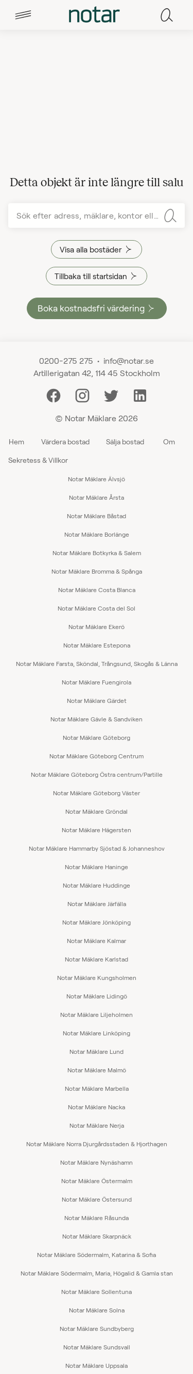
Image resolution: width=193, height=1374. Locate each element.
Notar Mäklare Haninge (96, 866)
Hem (16, 441)
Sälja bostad (125, 441)
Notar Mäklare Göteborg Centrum (96, 755)
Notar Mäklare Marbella (97, 1088)
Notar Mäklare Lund (96, 1051)
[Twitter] (111, 394)
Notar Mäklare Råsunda (96, 1217)
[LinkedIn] (140, 394)
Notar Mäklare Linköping (96, 1032)
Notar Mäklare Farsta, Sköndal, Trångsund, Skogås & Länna (97, 663)
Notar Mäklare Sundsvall (96, 1346)
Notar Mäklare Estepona (96, 645)
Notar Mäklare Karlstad (96, 959)
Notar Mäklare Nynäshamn (96, 1162)
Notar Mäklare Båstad (96, 515)
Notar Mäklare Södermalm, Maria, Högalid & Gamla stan (97, 1273)
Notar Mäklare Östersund (97, 1199)
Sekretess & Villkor (38, 460)
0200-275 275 (66, 360)
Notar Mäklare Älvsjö (96, 478)
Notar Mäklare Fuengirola (96, 681)
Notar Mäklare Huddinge (96, 885)
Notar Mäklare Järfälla (96, 903)
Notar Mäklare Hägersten (96, 829)
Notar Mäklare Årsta (96, 497)
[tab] (23, 15)
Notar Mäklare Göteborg (96, 737)
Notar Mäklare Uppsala (96, 1365)
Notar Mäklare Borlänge (96, 534)
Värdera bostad (65, 441)
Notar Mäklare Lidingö (96, 995)
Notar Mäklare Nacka (96, 1106)
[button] (23, 15)
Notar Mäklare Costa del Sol (96, 608)
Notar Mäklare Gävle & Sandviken (96, 718)
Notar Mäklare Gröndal (96, 811)
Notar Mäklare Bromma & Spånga (96, 571)
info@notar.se (128, 360)
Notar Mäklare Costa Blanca (96, 589)
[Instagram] (82, 394)
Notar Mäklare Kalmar (96, 940)
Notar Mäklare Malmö (96, 1069)
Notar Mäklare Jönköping (96, 922)
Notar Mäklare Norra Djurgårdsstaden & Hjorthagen (96, 1143)
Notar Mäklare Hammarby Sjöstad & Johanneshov (97, 848)
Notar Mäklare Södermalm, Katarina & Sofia (96, 1254)
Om (169, 441)
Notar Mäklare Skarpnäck (96, 1236)
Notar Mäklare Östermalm (96, 1180)
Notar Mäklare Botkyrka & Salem (96, 552)
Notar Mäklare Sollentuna (96, 1291)
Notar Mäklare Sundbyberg (97, 1328)
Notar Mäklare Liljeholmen (96, 1014)
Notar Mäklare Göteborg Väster (96, 792)
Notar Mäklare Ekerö (96, 626)
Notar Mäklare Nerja (96, 1125)
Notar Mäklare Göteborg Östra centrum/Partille (97, 774)
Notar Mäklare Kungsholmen (96, 977)
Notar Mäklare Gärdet (97, 700)
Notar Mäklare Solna (97, 1309)
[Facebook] (53, 394)
